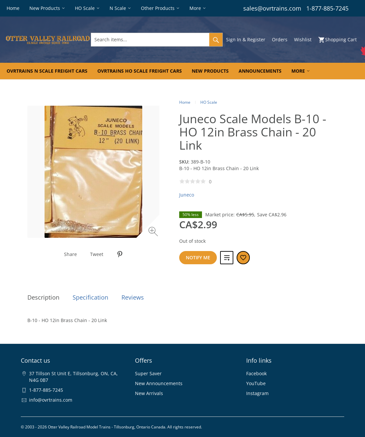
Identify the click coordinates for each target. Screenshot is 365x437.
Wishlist (303, 39)
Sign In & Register (245, 39)
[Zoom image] (154, 232)
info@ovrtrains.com (50, 400)
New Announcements (158, 383)
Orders (279, 39)
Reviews (132, 297)
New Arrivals (149, 393)
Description (43, 297)
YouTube (256, 383)
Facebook (256, 373)
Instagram (257, 393)
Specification (90, 297)
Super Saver (148, 373)
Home (184, 102)
